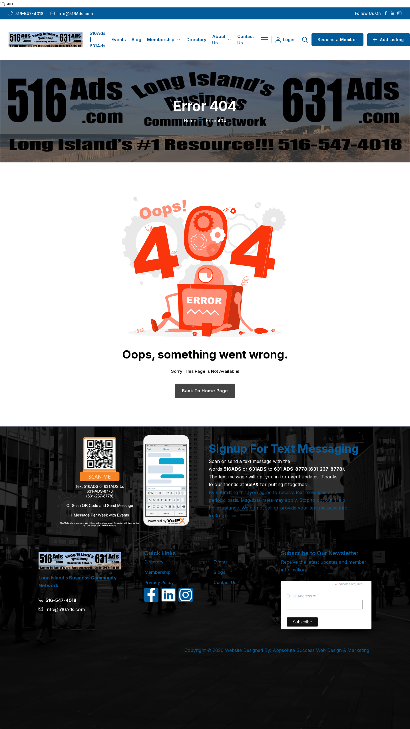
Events (221, 562)
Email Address (301, 596)
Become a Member (337, 39)
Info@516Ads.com (75, 13)
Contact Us (225, 582)
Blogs (219, 572)
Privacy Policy (159, 582)
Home (190, 120)
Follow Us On (368, 13)
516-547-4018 (29, 13)
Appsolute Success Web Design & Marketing (321, 650)
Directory (154, 562)
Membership (157, 572)
